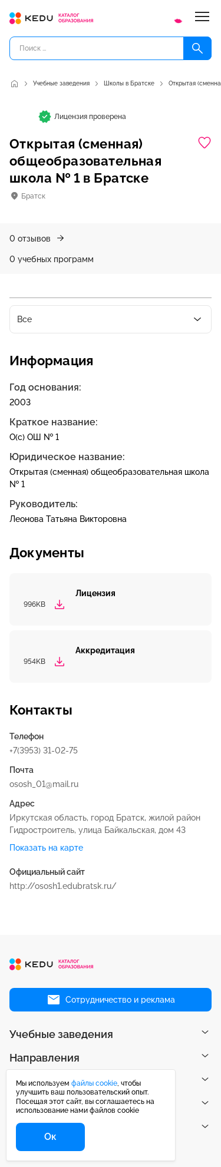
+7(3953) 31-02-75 (43, 750)
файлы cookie (94, 1083)
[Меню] (202, 18)
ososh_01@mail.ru (43, 784)
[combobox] (110, 319)
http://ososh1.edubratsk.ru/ (63, 886)
